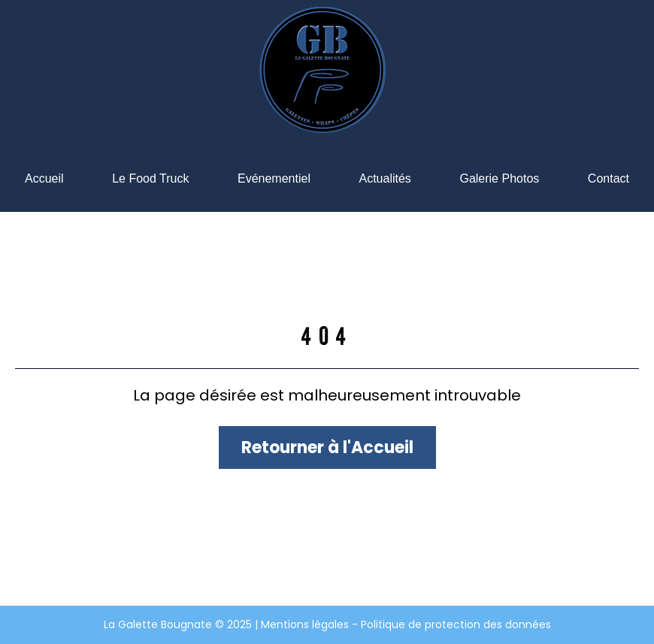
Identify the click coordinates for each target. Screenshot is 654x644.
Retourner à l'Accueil (327, 447)
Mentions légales (306, 624)
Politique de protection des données (456, 624)
